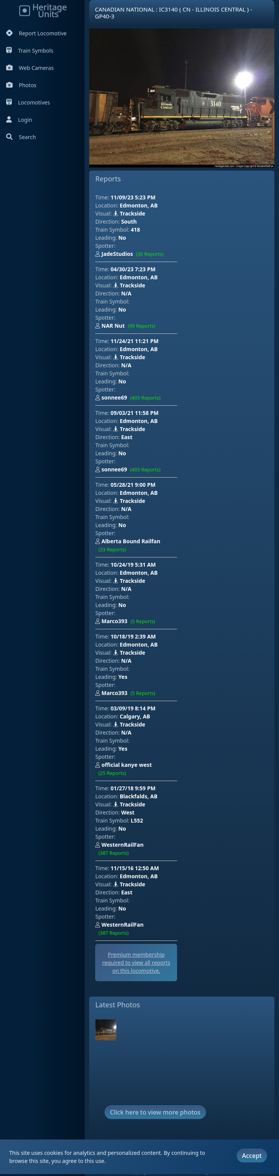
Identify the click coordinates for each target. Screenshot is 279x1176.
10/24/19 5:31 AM (133, 564)
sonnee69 (129, 398)
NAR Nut (126, 326)
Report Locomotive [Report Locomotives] (36, 33)
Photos (21, 85)
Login (19, 119)
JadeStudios (131, 254)
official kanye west (123, 769)
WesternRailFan (119, 849)
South (129, 221)
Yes (122, 676)
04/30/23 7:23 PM (133, 269)
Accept (252, 1155)
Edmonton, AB (139, 205)
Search (21, 137)
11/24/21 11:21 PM (135, 341)
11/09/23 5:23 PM (133, 197)
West (128, 812)
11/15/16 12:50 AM (135, 868)
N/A (126, 293)
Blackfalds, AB (139, 796)
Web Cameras (30, 67)
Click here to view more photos (155, 1112)
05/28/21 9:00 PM (133, 484)
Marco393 (126, 621)
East (126, 437)
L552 (137, 820)
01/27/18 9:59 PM (133, 788)
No (122, 237)
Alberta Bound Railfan (127, 545)
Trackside (129, 213)
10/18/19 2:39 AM (133, 636)
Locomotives (28, 102)
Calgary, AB (135, 716)
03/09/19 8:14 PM (133, 708)
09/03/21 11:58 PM (135, 412)
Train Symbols (29, 50)
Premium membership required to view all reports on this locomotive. (136, 962)
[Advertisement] (227, 231)
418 (135, 229)
